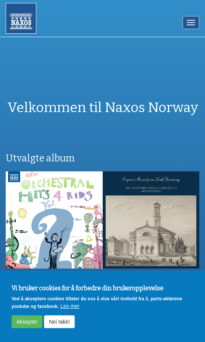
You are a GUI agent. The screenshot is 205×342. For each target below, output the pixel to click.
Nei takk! (59, 325)
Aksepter (26, 325)
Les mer (70, 310)
